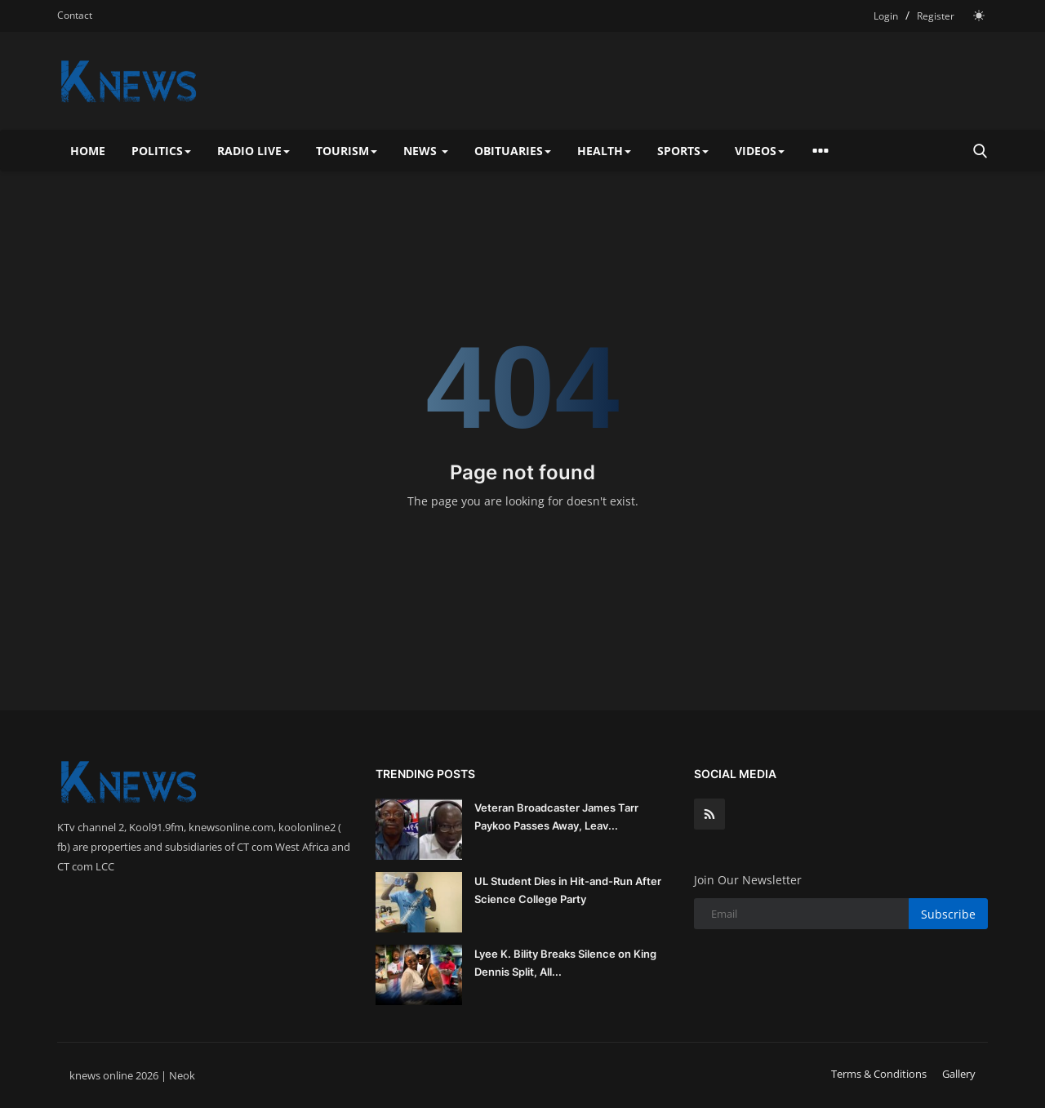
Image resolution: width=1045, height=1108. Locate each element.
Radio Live (253, 150)
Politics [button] (161, 150)
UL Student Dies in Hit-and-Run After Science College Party (567, 890)
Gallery (959, 1073)
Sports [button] (683, 150)
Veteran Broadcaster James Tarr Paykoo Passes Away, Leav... (556, 816)
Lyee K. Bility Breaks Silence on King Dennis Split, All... (565, 962)
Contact (74, 15)
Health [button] (604, 150)
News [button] (425, 150)
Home (87, 150)
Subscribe (948, 914)
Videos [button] (760, 150)
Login (886, 16)
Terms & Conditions (879, 1073)
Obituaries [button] (512, 150)
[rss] (709, 814)
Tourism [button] (346, 150)
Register (935, 16)
